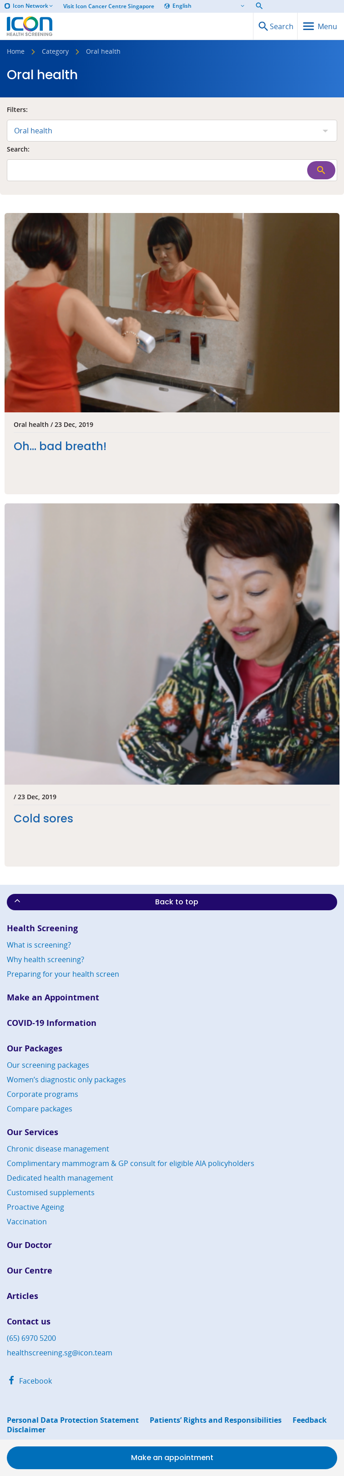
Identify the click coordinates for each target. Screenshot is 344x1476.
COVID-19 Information (51, 1023)
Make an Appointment (53, 997)
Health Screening (42, 928)
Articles (22, 1296)
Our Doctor (29, 1245)
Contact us (29, 1321)
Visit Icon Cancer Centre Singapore (108, 6)
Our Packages (34, 1048)
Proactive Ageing (35, 1207)
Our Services (32, 1132)
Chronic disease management (58, 1149)
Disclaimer (26, 1430)
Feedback (310, 1420)
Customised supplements (51, 1192)
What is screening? (39, 945)
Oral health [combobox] (33, 131)
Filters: (17, 110)
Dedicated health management (60, 1178)
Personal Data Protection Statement (73, 1420)
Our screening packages (48, 1065)
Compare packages (39, 1109)
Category (55, 52)
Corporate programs (42, 1094)
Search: (18, 149)
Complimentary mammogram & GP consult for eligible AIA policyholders (130, 1163)
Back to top (105, 901)
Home (16, 52)
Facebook (29, 1381)
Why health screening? (45, 959)
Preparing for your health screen (63, 974)
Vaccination (27, 1222)
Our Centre (29, 1270)
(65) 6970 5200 (31, 1338)
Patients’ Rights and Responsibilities (216, 1420)
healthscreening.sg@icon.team (59, 1353)
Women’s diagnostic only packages (66, 1080)
